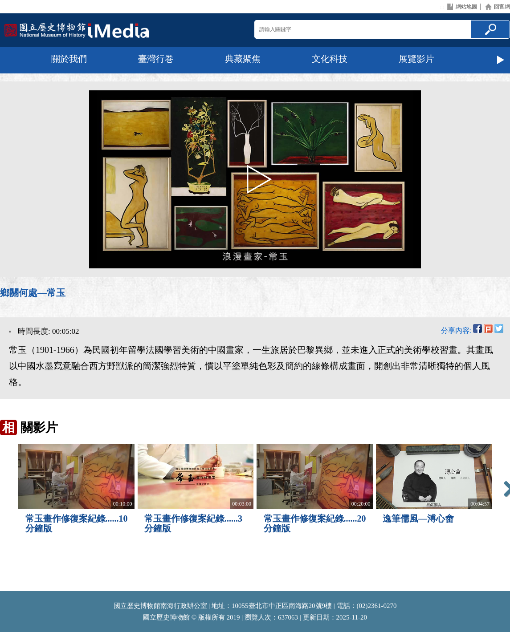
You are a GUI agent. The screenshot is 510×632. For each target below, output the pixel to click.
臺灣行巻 (156, 59)
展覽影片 (416, 59)
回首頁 (76, 30)
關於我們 (69, 59)
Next (501, 60)
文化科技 (329, 59)
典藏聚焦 (243, 59)
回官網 (502, 7)
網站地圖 (466, 7)
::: (442, 7)
